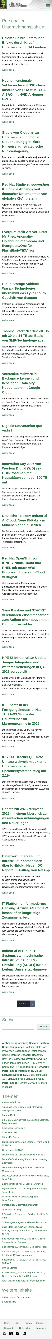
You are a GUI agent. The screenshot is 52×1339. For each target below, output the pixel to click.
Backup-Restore (10, 1115)
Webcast (7, 1087)
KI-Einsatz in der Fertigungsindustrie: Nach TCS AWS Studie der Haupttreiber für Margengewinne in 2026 (23, 714)
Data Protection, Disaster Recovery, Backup (23, 1155)
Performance (9, 1070)
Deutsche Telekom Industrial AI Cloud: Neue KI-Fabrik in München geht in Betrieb (24, 520)
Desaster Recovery (32, 1055)
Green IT (27, 1063)
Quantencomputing (11, 1209)
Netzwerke (43, 1067)
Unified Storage (9, 1268)
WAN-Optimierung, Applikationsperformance (23, 1281)
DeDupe (15, 1055)
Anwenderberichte (11, 1102)
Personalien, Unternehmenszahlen (20, 1205)
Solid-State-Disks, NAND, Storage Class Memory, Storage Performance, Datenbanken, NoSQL (24, 1230)
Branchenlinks (9, 1302)
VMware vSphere (37, 1083)
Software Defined (12, 1074)
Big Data (44, 1043)
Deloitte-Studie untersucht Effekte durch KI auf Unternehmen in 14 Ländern (24, 42)
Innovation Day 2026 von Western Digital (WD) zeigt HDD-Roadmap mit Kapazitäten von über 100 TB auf (25, 473)
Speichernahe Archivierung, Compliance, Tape (25, 1247)
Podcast (40, 1323)
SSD (25, 1074)
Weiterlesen (8, 70)
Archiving (23, 1043)
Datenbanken (22, 1051)
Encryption (40, 1059)
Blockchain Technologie (13, 1128)
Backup (33, 1043)
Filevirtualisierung (11, 1063)
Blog (17, 1323)
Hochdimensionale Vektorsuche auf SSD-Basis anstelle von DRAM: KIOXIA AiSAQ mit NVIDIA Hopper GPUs (24, 90)
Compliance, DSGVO (12, 1150)
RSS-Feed (4, 1333)
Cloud (5, 1047)
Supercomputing (38, 1074)
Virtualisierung (16, 1079)
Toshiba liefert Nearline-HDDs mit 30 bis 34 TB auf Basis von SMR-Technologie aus (25, 335)
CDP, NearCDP (9, 1132)
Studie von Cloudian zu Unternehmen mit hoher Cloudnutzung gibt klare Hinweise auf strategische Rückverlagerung (22, 142)
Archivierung (9, 1043)
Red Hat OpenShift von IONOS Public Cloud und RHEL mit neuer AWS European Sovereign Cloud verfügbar (23, 567)
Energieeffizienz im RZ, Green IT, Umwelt (22, 1184)
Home (7, 1323)
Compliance (17, 1047)
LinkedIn (24, 1333)
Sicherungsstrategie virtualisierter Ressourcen (24, 1222)
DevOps (6, 1059)
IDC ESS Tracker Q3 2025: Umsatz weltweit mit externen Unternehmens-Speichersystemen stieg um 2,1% (25, 766)
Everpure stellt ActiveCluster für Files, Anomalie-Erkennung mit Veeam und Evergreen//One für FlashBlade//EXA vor (24, 241)
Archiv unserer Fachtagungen (16, 1297)
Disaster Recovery (22, 1059)
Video (4, 1079)
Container (30, 1047)
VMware (22, 1083)
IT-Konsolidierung (25, 1067)
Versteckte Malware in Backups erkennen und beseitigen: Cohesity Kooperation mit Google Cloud (21, 383)
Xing (17, 1333)
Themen (28, 1323)
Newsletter (9, 1328)
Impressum (41, 1328)
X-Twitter (11, 1333)
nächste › (32, 1004)
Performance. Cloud (30, 1070)
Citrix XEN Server (10, 1137)
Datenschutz (25, 1328)
